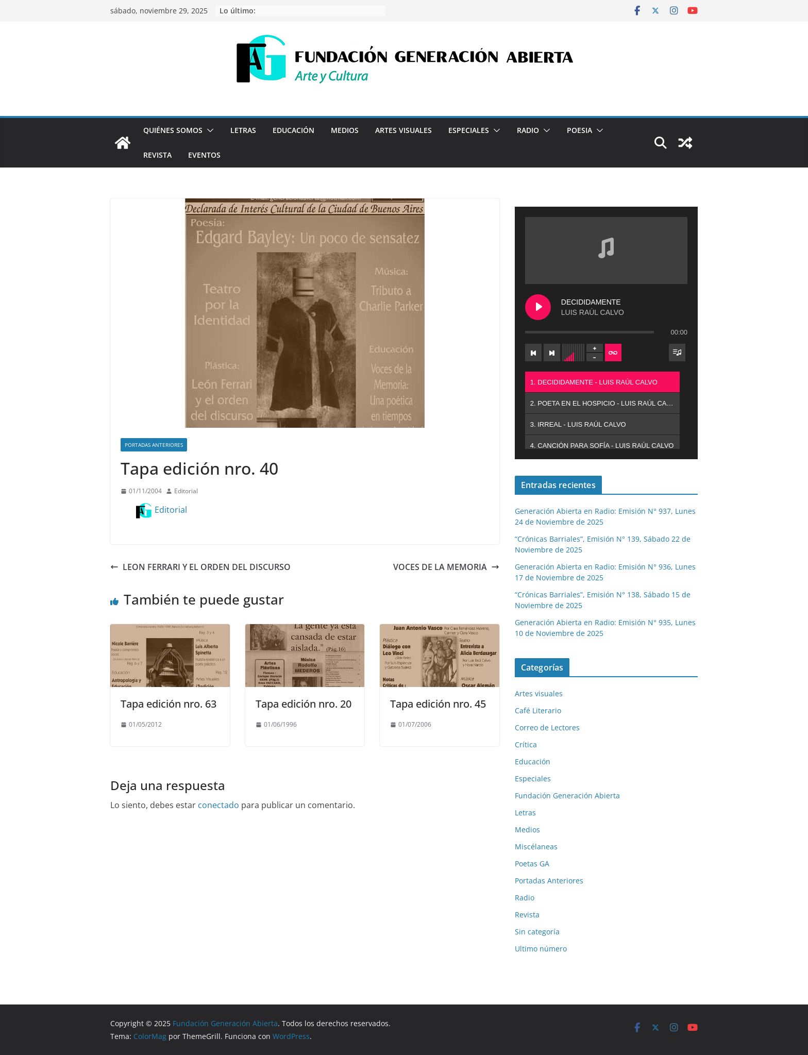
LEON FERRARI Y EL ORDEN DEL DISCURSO (200, 567)
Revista (157, 155)
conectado (218, 805)
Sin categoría (537, 931)
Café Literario (538, 710)
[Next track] (552, 352)
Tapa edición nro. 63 (168, 704)
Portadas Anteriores (154, 444)
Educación (293, 130)
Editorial (186, 491)
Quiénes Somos (173, 130)
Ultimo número (541, 948)
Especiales (468, 130)
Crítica (526, 744)
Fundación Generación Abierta (567, 795)
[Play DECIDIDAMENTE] (538, 307)
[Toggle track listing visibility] (677, 352)
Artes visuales (403, 130)
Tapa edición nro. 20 (303, 704)
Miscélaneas (536, 846)
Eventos (204, 155)
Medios (345, 130)
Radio (528, 130)
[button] (208, 130)
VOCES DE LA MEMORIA (446, 567)
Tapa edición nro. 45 (438, 704)
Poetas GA (532, 863)
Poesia (579, 130)
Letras (243, 130)
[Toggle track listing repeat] (613, 352)
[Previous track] (533, 352)
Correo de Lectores (547, 727)
